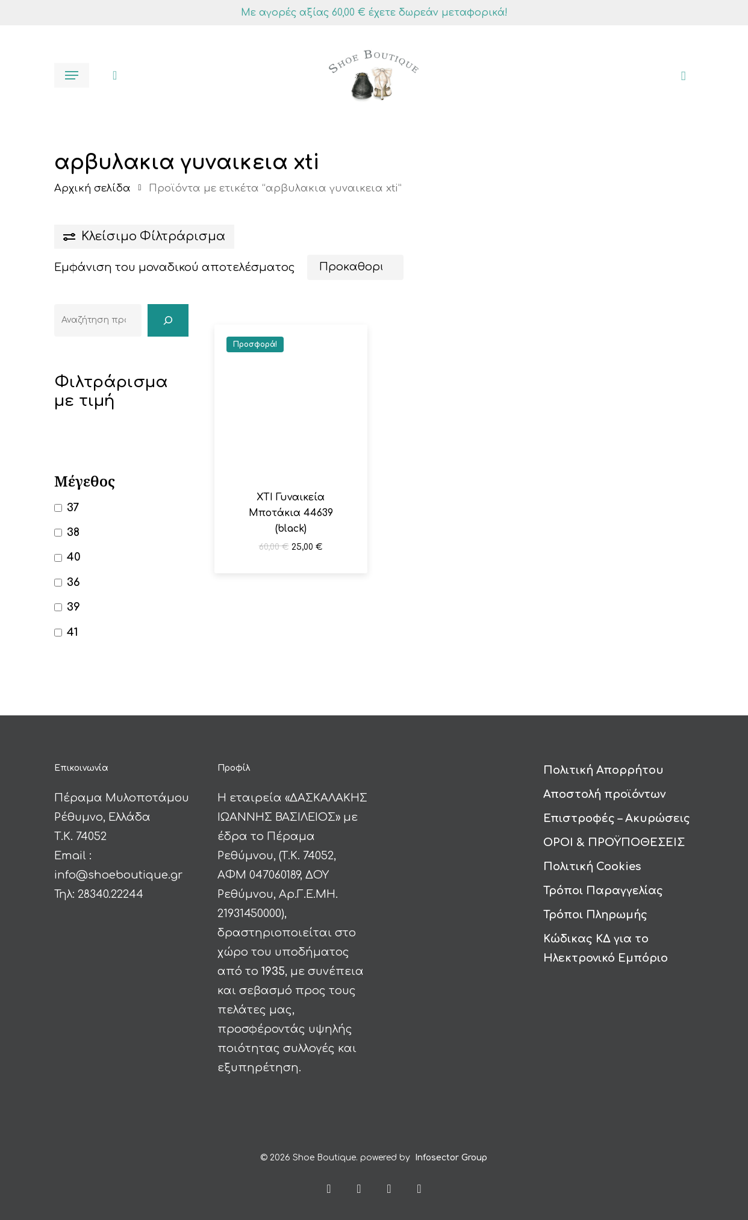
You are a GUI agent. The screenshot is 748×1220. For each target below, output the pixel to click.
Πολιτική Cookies (592, 861)
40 (74, 557)
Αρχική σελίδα (92, 188)
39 (73, 607)
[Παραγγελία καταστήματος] (355, 267)
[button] (71, 75)
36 (73, 582)
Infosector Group (451, 1152)
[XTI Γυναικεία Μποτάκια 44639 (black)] (290, 401)
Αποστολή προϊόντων (604, 789)
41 (72, 632)
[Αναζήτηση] (168, 320)
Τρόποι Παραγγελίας (603, 885)
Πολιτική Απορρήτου (603, 765)
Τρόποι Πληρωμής (595, 909)
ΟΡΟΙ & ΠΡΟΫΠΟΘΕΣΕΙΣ (614, 837)
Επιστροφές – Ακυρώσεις (616, 813)
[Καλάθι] (679, 75)
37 (73, 508)
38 (73, 532)
